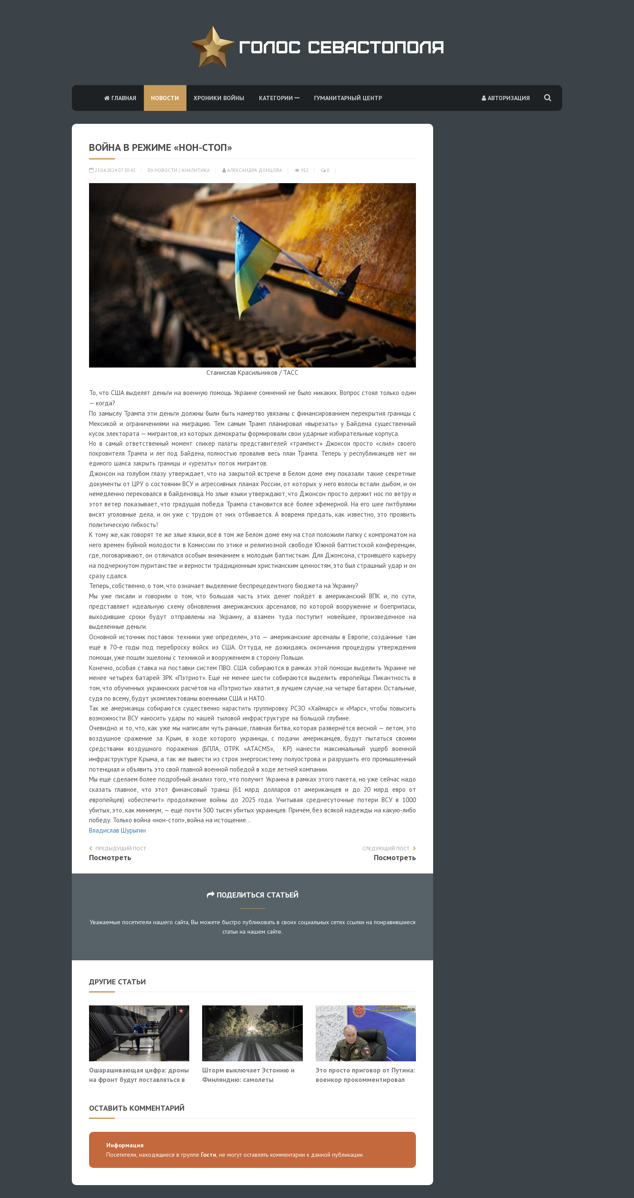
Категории (279, 98)
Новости (165, 98)
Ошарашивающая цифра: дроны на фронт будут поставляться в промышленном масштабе (139, 1079)
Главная (120, 98)
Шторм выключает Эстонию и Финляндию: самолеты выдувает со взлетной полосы (248, 1079)
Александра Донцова (252, 170)
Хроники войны (219, 98)
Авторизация (506, 98)
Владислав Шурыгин (117, 830)
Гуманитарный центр (348, 98)
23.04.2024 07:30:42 (112, 170)
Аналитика (196, 170)
